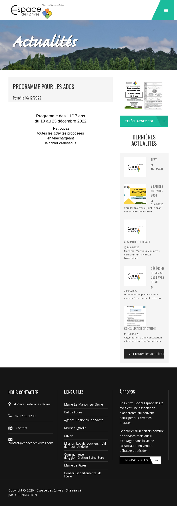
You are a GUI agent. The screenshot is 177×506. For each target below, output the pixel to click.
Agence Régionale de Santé (83, 420)
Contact (17, 428)
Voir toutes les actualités (146, 354)
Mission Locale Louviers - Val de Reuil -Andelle (85, 445)
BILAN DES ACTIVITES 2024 (157, 190)
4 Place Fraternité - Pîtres (29, 404)
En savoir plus (135, 460)
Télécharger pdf (139, 121)
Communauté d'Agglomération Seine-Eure (84, 456)
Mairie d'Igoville (75, 428)
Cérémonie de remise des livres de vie (157, 275)
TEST (154, 159)
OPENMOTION (26, 495)
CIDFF (68, 435)
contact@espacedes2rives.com (30, 441)
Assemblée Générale (137, 241)
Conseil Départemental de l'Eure (83, 474)
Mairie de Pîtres (75, 465)
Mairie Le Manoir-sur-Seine (83, 404)
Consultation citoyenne (140, 328)
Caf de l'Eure (73, 412)
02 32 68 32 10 (22, 416)
